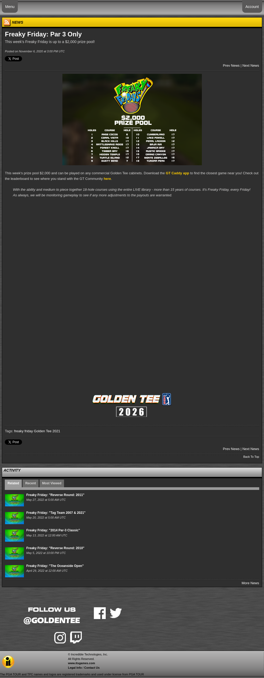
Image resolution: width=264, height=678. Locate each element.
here (107, 179)
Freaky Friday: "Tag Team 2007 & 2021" (56, 513)
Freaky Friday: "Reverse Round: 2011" (55, 495)
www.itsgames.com (81, 663)
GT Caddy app (177, 173)
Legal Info (75, 667)
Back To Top (251, 456)
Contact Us (92, 667)
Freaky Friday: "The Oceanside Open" (55, 566)
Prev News (231, 65)
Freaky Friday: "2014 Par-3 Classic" (53, 530)
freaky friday (23, 431)
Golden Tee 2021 (47, 431)
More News (250, 583)
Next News (250, 65)
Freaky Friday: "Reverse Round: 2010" (55, 548)
